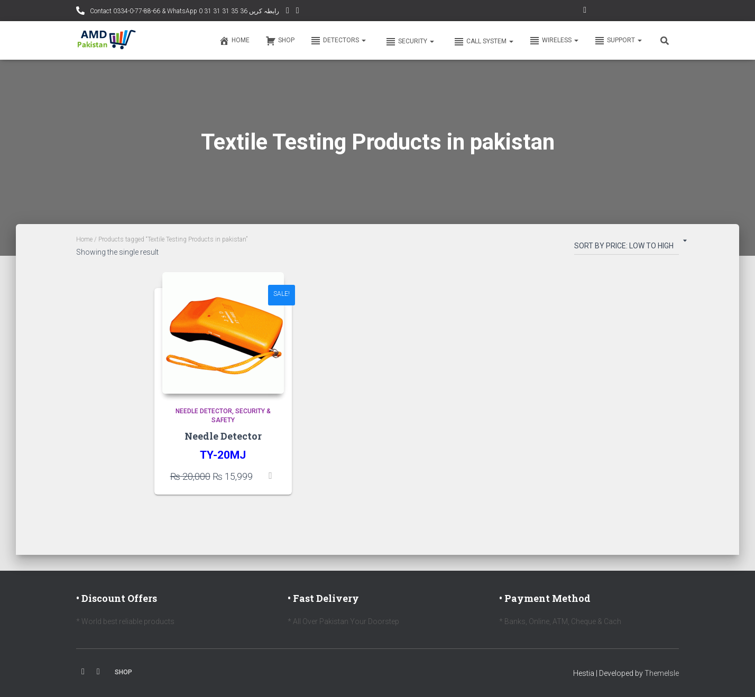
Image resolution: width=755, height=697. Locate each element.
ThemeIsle (661, 673)
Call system (482, 41)
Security (409, 41)
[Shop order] (626, 248)
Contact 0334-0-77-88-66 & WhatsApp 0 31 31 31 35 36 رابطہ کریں (183, 11)
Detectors (338, 40)
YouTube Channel (287, 12)
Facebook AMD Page (297, 12)
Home (234, 40)
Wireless (553, 40)
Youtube (98, 671)
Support (618, 40)
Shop (279, 40)
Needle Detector (204, 411)
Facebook (83, 671)
